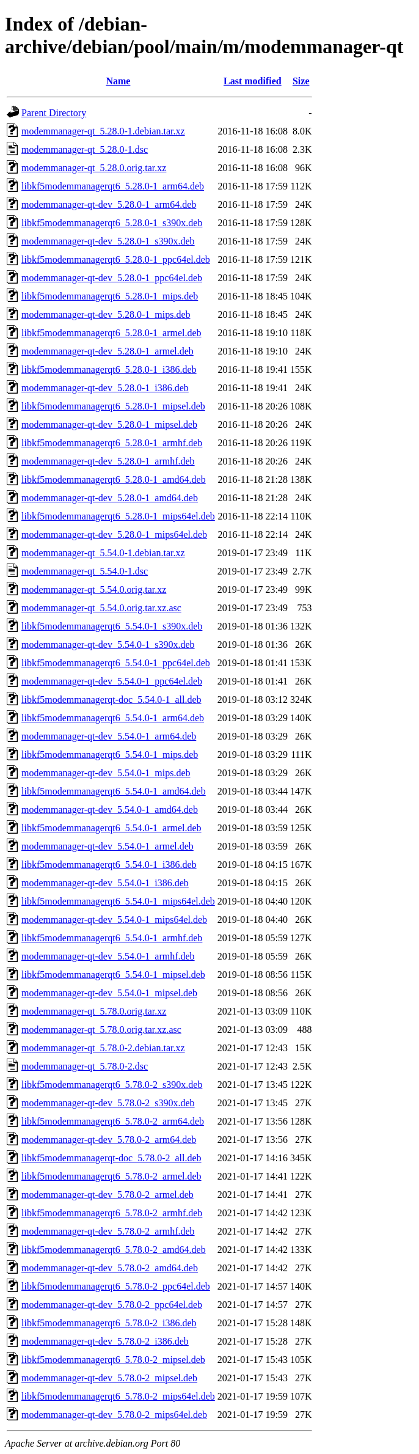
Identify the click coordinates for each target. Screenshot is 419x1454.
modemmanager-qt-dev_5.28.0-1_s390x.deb (108, 241)
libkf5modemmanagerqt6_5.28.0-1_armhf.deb (111, 443)
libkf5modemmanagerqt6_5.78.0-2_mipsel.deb (113, 1359)
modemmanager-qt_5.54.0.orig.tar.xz (93, 589)
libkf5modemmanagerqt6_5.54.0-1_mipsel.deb (113, 974)
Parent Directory (53, 113)
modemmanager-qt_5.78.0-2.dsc (84, 1066)
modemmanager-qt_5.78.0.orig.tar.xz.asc (101, 1029)
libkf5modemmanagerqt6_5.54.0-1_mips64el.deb (118, 901)
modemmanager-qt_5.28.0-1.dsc (84, 149)
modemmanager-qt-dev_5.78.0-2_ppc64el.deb (111, 1304)
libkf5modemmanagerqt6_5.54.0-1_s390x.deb (111, 626)
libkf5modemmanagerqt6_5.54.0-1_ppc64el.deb (115, 663)
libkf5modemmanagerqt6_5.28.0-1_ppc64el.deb (115, 259)
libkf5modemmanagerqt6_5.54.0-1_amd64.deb (113, 791)
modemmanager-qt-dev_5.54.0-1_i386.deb (105, 883)
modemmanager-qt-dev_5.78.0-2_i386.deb (105, 1341)
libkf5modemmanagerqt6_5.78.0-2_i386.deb (109, 1323)
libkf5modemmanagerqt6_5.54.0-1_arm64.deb (112, 718)
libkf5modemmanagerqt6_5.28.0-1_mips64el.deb (118, 516)
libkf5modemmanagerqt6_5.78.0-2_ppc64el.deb (115, 1286)
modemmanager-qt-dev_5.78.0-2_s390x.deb (108, 1103)
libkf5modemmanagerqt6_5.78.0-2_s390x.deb (111, 1084)
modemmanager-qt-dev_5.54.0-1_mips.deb (106, 773)
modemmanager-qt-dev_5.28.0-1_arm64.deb (108, 204)
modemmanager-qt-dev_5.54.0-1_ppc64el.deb (111, 681)
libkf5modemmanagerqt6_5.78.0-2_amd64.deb (113, 1249)
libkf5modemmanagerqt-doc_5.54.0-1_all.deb (111, 699)
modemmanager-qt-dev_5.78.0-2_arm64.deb (108, 1139)
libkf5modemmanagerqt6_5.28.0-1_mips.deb (109, 296)
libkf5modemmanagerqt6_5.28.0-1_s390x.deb (111, 223)
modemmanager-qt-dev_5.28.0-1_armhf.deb (108, 461)
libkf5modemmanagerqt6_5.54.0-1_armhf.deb (111, 938)
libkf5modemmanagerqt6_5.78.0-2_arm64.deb (112, 1121)
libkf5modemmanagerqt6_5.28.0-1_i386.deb (109, 369)
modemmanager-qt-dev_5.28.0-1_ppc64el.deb (111, 278)
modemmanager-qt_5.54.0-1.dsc (84, 571)
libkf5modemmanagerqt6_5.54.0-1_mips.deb (109, 754)
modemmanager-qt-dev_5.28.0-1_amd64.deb (109, 498)
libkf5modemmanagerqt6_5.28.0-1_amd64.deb (113, 479)
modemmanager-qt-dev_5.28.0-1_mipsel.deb (109, 424)
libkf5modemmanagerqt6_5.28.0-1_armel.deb (111, 333)
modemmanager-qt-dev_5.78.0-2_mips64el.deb (114, 1414)
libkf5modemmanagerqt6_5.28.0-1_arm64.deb (112, 186)
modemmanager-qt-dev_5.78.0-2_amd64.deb (109, 1268)
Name (118, 81)
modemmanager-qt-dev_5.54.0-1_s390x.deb (108, 644)
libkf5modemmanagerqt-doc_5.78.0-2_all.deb (111, 1158)
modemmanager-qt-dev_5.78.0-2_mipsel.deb (109, 1378)
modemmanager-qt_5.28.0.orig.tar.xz (93, 168)
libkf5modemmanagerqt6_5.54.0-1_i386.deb (109, 864)
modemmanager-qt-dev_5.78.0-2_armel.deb (107, 1194)
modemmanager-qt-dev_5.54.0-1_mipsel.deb (109, 993)
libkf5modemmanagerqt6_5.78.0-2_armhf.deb (111, 1213)
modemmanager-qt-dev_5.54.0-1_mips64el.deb (114, 919)
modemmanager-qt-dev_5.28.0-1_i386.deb (105, 388)
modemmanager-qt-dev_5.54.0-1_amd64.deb (109, 809)
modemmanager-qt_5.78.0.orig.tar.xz (93, 1011)
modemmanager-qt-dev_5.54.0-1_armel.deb (107, 846)
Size (301, 81)
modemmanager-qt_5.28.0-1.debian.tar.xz (103, 131)
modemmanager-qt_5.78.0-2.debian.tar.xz (103, 1048)
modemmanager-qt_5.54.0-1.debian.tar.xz (103, 553)
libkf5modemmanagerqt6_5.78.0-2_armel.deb (111, 1176)
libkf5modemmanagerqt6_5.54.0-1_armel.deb (111, 828)
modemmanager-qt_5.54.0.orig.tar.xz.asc (101, 608)
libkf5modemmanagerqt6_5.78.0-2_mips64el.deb (118, 1396)
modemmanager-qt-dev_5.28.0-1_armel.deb (107, 351)
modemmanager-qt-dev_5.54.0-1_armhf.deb (108, 956)
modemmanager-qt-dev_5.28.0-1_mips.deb (106, 314)
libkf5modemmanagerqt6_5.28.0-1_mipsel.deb (113, 406)
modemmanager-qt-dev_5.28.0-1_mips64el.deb (114, 534)
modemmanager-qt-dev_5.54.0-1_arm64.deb (108, 736)
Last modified (253, 81)
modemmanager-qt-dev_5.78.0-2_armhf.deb (108, 1231)
